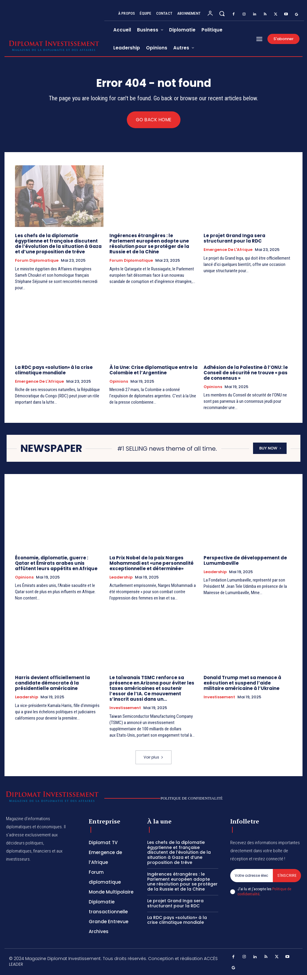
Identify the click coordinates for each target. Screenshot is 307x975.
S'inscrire (287, 875)
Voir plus (153, 757)
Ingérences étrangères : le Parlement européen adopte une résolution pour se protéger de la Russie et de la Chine (149, 243)
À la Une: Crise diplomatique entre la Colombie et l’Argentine (153, 370)
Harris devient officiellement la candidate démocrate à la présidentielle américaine (52, 683)
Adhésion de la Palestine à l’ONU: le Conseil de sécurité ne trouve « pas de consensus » (246, 372)
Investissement (125, 708)
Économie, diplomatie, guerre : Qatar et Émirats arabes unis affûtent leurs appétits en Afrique (56, 563)
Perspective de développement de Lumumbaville (245, 560)
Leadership (121, 577)
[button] (222, 13)
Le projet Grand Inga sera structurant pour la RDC (234, 238)
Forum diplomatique (36, 260)
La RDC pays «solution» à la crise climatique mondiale (54, 370)
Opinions (118, 381)
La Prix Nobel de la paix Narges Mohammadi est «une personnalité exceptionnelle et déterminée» (151, 563)
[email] (251, 875)
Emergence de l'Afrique (228, 249)
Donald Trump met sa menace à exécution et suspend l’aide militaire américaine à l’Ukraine (242, 683)
